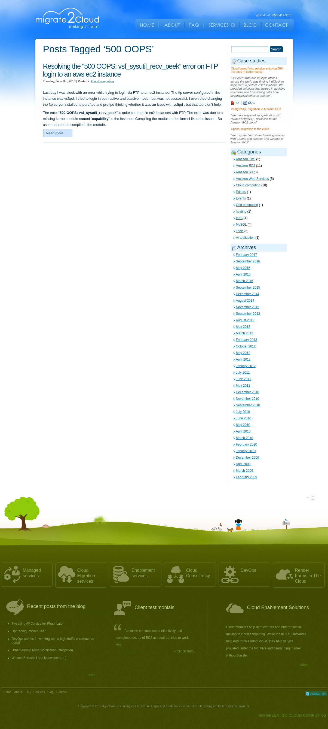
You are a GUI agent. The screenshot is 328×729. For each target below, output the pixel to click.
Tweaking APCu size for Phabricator (38, 623)
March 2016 (244, 281)
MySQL (241, 224)
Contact (61, 692)
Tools (240, 231)
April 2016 (243, 274)
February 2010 (246, 444)
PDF (238, 102)
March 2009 (244, 471)
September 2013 (248, 314)
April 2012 (243, 359)
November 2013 (247, 307)
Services (39, 692)
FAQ (28, 692)
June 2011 (243, 379)
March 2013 (244, 333)
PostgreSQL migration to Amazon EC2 (256, 109)
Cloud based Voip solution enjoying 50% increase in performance (257, 70)
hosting (241, 211)
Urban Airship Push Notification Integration (42, 650)
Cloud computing (102, 81)
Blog (51, 692)
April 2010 (243, 431)
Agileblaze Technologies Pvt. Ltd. (124, 706)
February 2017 (246, 255)
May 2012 (243, 353)
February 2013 (246, 340)
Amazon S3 (244, 172)
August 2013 (245, 320)
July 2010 (243, 412)
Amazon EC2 (245, 166)
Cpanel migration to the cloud (250, 129)
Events (241, 198)
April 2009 (243, 464)
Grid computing (247, 205)
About (18, 692)
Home (7, 692)
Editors (241, 192)
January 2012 (246, 366)
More (91, 674)
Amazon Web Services (252, 179)
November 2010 (247, 399)
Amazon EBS (245, 159)
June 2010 (243, 418)
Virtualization (245, 238)
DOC (251, 102)
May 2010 (243, 425)
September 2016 (248, 261)
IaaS (239, 218)
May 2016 (243, 268)
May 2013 (243, 327)
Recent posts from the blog (56, 606)
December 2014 (247, 294)
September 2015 (248, 287)
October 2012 (246, 346)
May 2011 (243, 386)
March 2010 (244, 438)
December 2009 (247, 457)
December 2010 (247, 392)
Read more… (56, 133)
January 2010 (246, 451)
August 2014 (245, 301)
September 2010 (248, 405)
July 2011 (243, 372)
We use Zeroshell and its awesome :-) (39, 658)
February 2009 (246, 477)
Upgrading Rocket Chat (29, 631)
